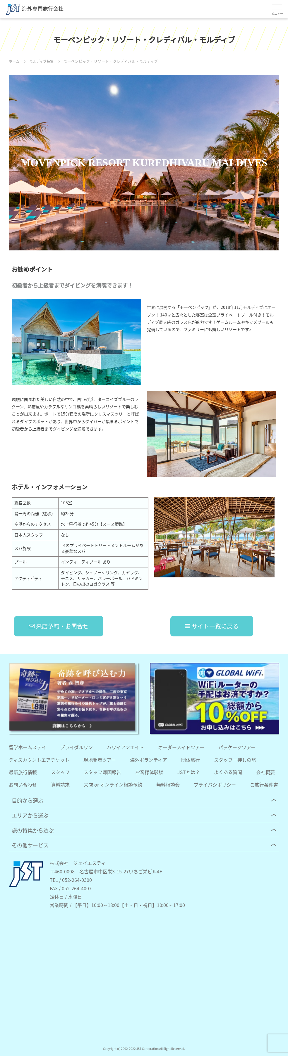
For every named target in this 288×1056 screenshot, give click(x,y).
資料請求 (60, 784)
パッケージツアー (237, 747)
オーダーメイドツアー (181, 747)
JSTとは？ (188, 771)
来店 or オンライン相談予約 (113, 784)
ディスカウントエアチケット (39, 759)
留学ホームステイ (27, 747)
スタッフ (60, 771)
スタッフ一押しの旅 (235, 759)
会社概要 (265, 771)
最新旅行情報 (23, 771)
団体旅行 (190, 759)
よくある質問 (228, 771)
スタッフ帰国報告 (102, 771)
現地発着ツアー (99, 759)
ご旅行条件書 (264, 784)
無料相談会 (168, 784)
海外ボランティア (148, 759)
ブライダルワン (76, 747)
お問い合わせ (23, 784)
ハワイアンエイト (125, 747)
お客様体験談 (149, 771)
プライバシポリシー (215, 784)
